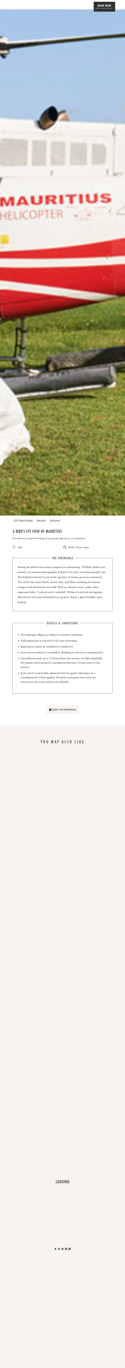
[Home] (10, 6)
